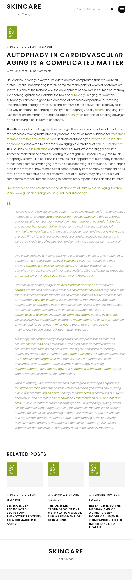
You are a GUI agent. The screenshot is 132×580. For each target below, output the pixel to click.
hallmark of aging (45, 300)
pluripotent (106, 398)
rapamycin (26, 276)
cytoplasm (27, 359)
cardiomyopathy (78, 315)
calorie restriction (35, 149)
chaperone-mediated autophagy (94, 369)
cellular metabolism (109, 144)
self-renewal (60, 398)
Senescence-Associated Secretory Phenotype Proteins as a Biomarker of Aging (24, 515)
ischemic (34, 227)
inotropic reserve (107, 232)
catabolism (22, 290)
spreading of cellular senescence (48, 266)
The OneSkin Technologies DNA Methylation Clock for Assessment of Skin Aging (65, 513)
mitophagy (62, 325)
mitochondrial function (88, 320)
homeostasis (34, 344)
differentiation (85, 398)
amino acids (50, 393)
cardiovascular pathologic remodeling (71, 217)
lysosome (98, 110)
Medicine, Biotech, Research (31, 46)
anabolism (83, 393)
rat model (78, 222)
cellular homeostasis (85, 290)
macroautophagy (26, 369)
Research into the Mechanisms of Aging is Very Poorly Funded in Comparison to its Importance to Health (105, 516)
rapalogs (49, 276)
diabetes (112, 315)
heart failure (49, 227)
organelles (48, 359)
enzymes (77, 115)
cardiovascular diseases (31, 315)
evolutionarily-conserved (78, 285)
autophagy (78, 95)
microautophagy (51, 369)
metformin (63, 276)
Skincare (24, 6)
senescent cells (74, 261)
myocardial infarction (105, 222)
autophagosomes (79, 354)
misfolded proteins (27, 388)
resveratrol (85, 276)
